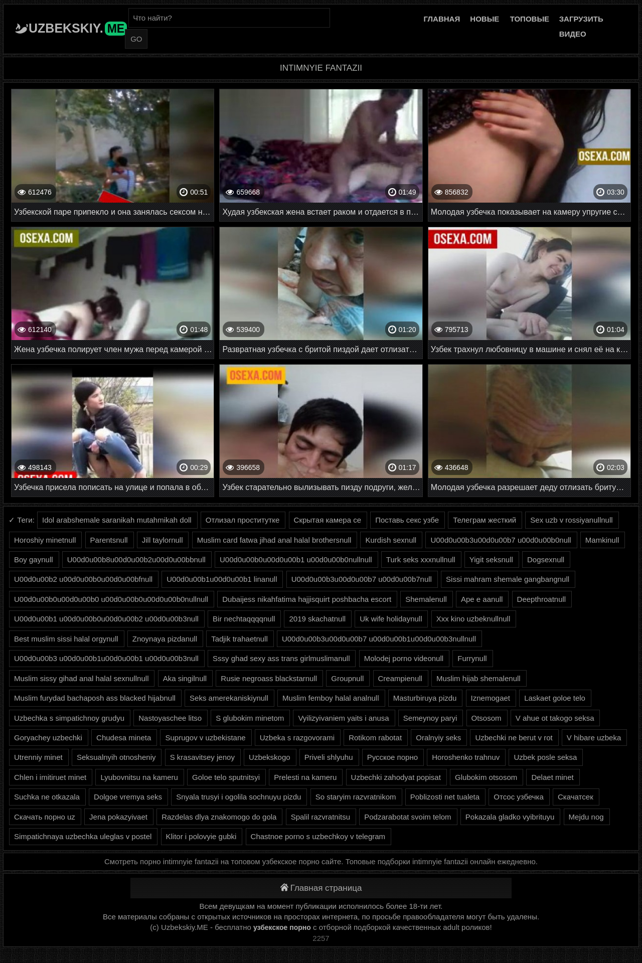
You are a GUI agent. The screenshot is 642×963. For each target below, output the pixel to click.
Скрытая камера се (327, 520)
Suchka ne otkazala (47, 796)
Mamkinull (602, 540)
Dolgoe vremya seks (128, 796)
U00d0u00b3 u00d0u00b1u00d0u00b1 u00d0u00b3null (106, 658)
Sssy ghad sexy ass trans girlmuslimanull (281, 658)
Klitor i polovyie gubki (201, 836)
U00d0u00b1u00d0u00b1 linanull (222, 579)
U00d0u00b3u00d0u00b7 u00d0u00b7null (361, 579)
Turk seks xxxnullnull (420, 559)
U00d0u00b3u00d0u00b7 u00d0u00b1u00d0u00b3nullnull (379, 638)
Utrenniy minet (38, 757)
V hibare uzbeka (594, 737)
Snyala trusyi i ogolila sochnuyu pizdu (238, 796)
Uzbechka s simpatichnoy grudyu (69, 718)
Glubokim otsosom (486, 777)
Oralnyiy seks (438, 737)
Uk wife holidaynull (391, 618)
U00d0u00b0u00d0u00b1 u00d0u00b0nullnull (296, 559)
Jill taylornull (162, 540)
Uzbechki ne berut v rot (513, 737)
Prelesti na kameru (305, 777)
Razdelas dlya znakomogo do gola (219, 817)
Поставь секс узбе (407, 520)
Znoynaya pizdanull (164, 638)
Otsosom (486, 718)
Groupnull (347, 678)
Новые (484, 19)
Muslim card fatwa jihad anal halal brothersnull (274, 540)
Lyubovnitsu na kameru (139, 777)
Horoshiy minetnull (45, 540)
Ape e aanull (482, 599)
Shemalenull (426, 599)
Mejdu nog (586, 817)
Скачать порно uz (44, 817)
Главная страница (321, 888)
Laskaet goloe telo (554, 698)
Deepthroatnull (541, 599)
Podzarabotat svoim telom (407, 817)
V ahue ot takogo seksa (555, 718)
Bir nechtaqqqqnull (244, 618)
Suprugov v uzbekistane (205, 737)
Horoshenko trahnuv (466, 757)
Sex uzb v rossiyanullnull (571, 520)
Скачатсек (575, 796)
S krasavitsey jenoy (202, 757)
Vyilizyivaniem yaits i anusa (343, 718)
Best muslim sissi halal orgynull (66, 638)
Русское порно (392, 757)
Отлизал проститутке (243, 520)
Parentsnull (109, 540)
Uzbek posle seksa (545, 757)
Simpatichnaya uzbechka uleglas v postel (82, 836)
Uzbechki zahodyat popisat (396, 777)
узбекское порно (282, 927)
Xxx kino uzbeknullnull (473, 618)
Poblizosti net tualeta (444, 796)
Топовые (529, 19)
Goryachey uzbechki (48, 737)
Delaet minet (552, 777)
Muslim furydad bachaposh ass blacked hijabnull (95, 698)
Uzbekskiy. (78, 28)
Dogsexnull (545, 559)
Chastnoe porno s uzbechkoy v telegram (318, 836)
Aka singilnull (185, 678)
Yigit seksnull (491, 559)
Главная (441, 19)
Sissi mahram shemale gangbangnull (507, 579)
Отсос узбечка (519, 796)
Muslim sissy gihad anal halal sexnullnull (81, 678)
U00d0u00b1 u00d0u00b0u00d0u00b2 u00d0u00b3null (106, 618)
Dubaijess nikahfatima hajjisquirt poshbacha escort (306, 599)
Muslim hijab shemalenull (478, 678)
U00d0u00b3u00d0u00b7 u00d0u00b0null (500, 540)
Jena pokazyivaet (118, 817)
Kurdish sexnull (390, 540)
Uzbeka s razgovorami (297, 737)
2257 (320, 938)
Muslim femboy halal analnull (330, 698)
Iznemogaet (490, 698)
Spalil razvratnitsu (320, 817)
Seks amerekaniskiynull (229, 698)
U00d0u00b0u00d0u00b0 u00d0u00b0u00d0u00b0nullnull (111, 599)
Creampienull (400, 678)
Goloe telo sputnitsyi (226, 777)
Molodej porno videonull (403, 658)
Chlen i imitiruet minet (50, 777)
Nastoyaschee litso (170, 718)
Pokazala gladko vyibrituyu (510, 817)
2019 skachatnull (317, 618)
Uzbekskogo (269, 757)
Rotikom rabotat (375, 737)
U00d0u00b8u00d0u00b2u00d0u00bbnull (136, 559)
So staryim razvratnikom (355, 796)
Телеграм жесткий (484, 520)
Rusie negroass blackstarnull (269, 678)
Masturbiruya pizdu (425, 698)
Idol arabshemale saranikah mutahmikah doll (117, 520)
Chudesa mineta (123, 737)
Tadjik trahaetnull (239, 638)
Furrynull (472, 658)
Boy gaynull (33, 559)
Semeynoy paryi (430, 718)
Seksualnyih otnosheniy (116, 757)
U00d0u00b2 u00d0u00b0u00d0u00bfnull (83, 579)
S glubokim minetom (250, 718)
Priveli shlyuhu (328, 757)
